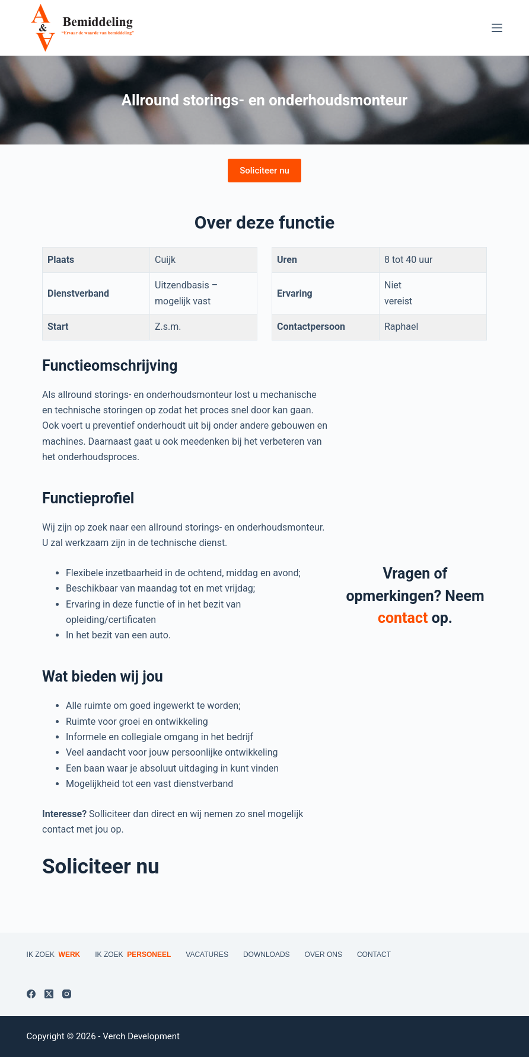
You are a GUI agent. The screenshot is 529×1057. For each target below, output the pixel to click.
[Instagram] (66, 993)
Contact (374, 954)
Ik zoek (54, 955)
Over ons (323, 954)
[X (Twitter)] (48, 993)
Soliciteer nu (264, 170)
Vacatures (207, 954)
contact (403, 618)
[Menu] (497, 28)
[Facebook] (31, 993)
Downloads (266, 954)
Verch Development (141, 1036)
